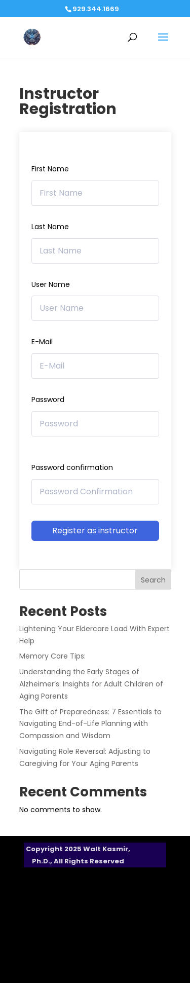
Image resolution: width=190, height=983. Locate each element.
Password (47, 399)
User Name (50, 284)
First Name (50, 169)
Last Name (50, 227)
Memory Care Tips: (52, 656)
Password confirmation (72, 467)
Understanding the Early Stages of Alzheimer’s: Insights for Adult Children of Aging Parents (91, 684)
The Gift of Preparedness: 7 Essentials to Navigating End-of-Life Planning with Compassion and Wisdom (90, 724)
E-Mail (42, 342)
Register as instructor (95, 530)
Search (153, 580)
